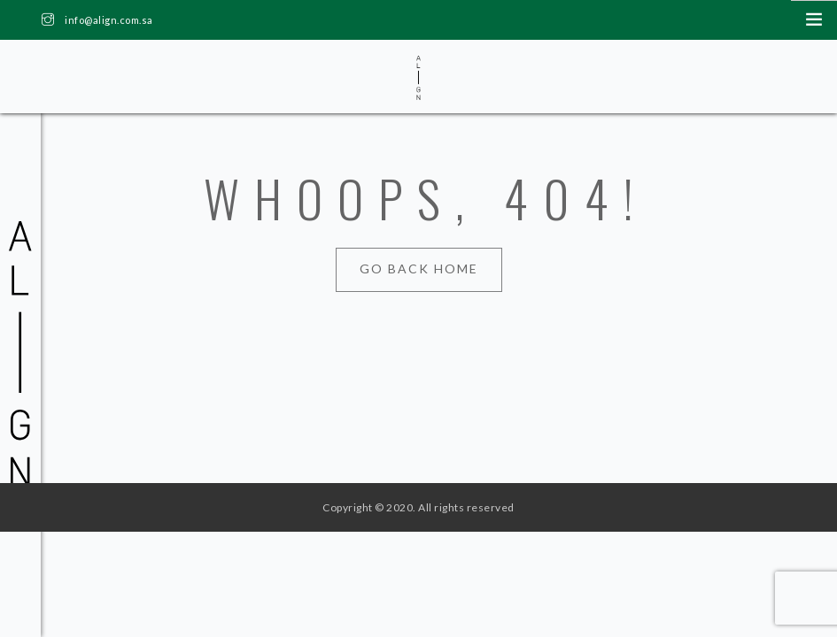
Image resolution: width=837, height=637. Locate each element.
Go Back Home (419, 268)
